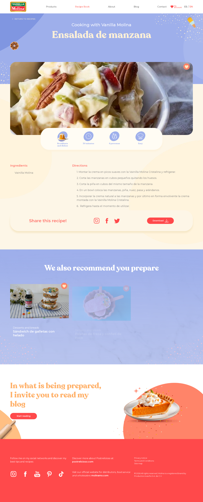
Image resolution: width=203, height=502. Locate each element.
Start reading (23, 416)
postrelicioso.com (82, 461)
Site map (138, 463)
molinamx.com (99, 475)
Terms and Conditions (144, 461)
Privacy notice (140, 458)
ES (185, 6)
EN (191, 6)
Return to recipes (23, 19)
